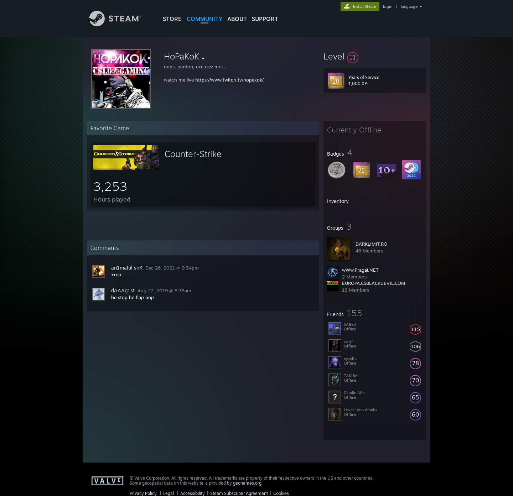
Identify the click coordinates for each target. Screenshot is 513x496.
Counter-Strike (193, 153)
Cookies (281, 493)
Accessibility (192, 493)
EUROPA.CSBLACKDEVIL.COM (373, 283)
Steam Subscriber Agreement (239, 493)
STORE (172, 18)
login (387, 6)
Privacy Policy (143, 493)
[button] (374, 56)
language (409, 6)
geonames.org (247, 483)
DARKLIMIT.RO (371, 244)
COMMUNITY (204, 18)
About (237, 18)
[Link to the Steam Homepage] (120, 24)
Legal (168, 493)
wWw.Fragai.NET (360, 270)
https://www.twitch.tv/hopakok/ (229, 80)
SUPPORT (265, 18)
